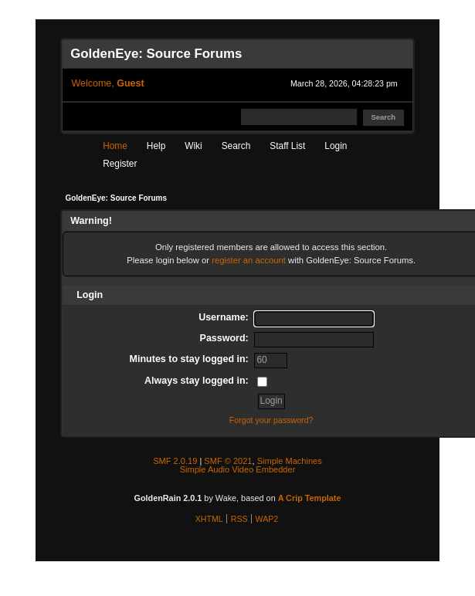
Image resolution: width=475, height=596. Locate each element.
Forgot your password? (271, 420)
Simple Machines (289, 461)
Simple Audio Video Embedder (238, 469)
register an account (249, 260)
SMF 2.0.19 (175, 461)
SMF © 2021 (228, 461)
